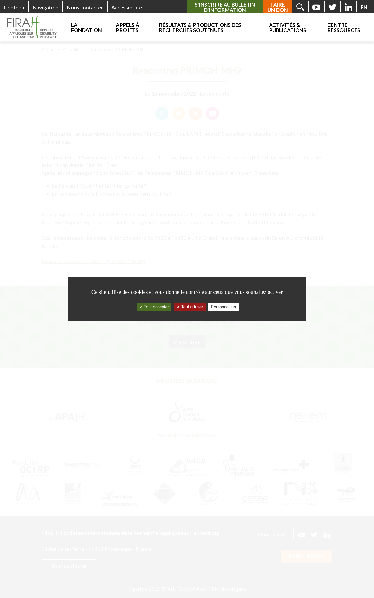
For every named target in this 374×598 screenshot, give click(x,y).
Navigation (45, 7)
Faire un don (278, 7)
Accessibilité (126, 7)
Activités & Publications (287, 27)
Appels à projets (127, 27)
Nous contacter (85, 7)
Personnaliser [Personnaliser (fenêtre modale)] (223, 307)
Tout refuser (190, 307)
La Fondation (86, 27)
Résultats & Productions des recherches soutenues (200, 27)
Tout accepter (154, 307)
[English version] (364, 7)
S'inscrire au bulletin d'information (225, 7)
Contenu (14, 7)
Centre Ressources (343, 27)
